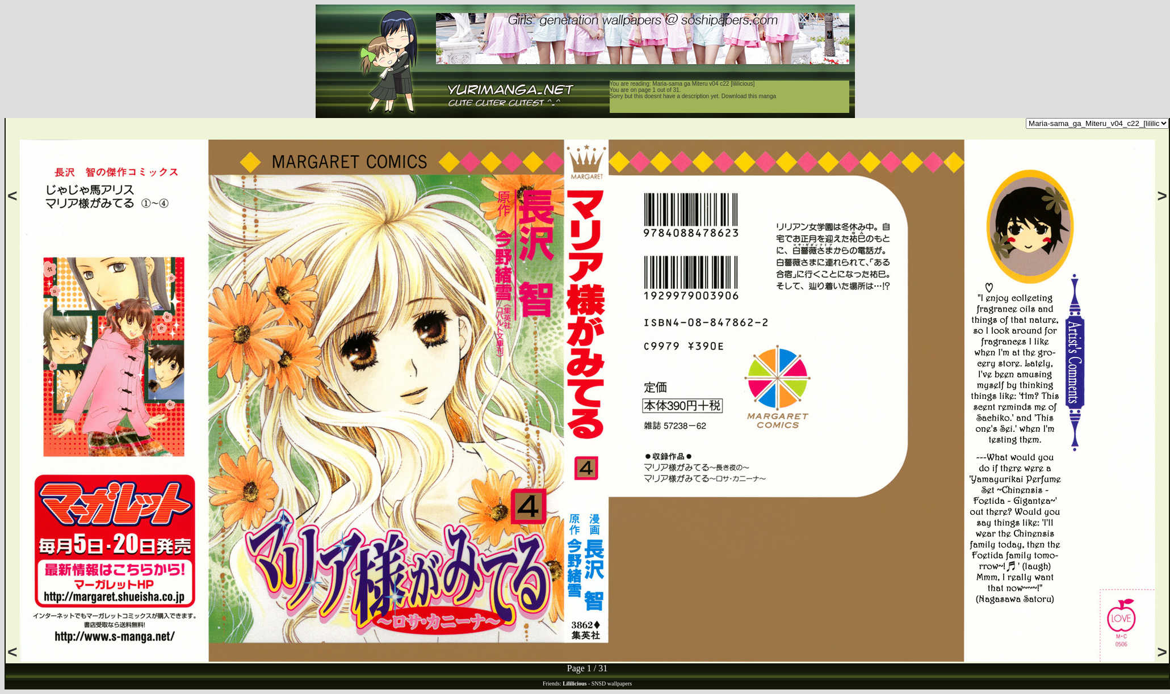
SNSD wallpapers (612, 683)
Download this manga (749, 96)
